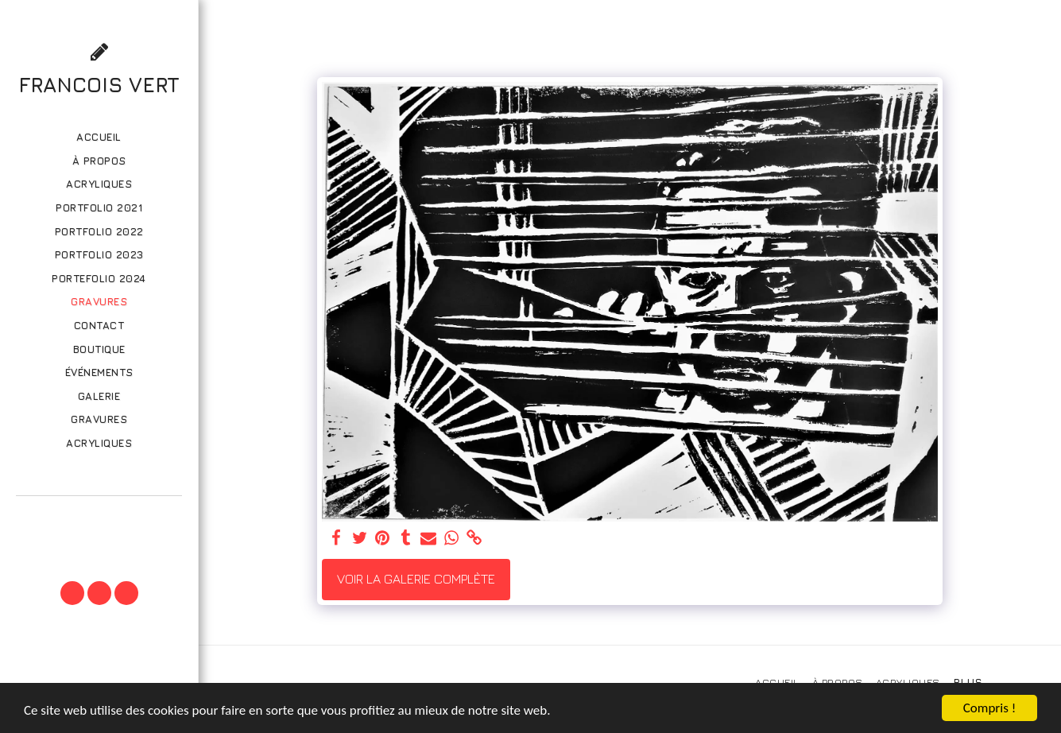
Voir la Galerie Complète (416, 579)
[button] (98, 518)
